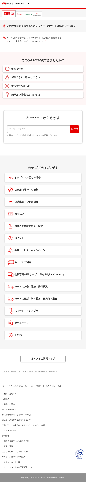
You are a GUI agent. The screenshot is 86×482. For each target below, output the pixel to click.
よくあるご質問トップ (43, 358)
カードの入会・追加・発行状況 (35, 372)
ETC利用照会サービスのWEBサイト (26, 41)
